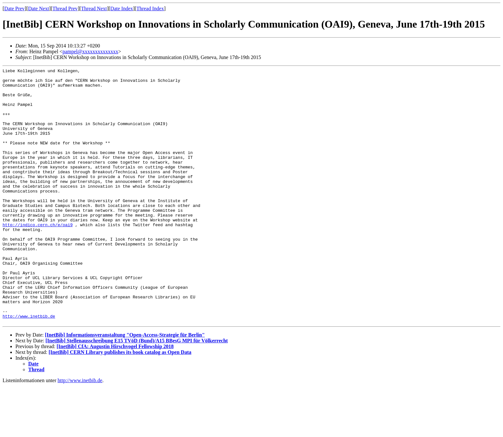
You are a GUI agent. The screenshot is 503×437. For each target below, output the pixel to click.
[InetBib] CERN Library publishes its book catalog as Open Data (120, 403)
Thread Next (94, 8)
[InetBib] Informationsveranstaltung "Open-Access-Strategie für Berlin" (125, 386)
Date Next (38, 8)
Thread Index (150, 8)
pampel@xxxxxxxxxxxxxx (90, 51)
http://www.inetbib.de (29, 366)
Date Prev (14, 8)
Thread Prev (65, 8)
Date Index (121, 8)
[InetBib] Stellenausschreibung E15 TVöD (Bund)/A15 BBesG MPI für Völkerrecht (137, 391)
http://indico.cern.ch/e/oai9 (37, 256)
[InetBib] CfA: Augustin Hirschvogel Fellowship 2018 (115, 397)
